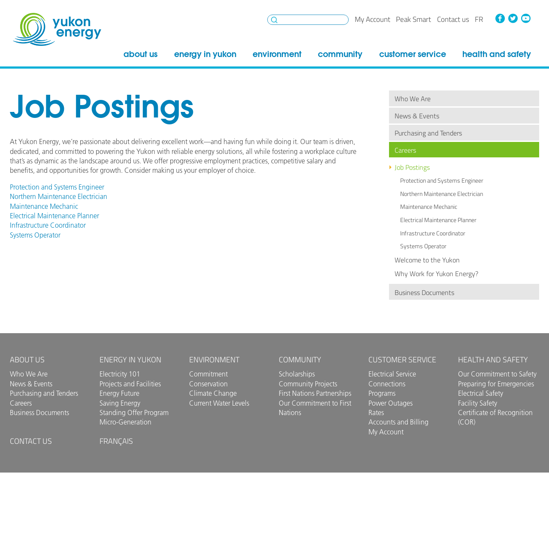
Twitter (513, 18)
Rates (376, 412)
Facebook (500, 18)
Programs (381, 393)
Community (340, 54)
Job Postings (412, 167)
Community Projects (308, 383)
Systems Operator (423, 246)
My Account (372, 19)
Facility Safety (477, 403)
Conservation (208, 383)
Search (274, 20)
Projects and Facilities (130, 383)
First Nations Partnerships (315, 393)
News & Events (417, 116)
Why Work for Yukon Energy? (436, 273)
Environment (277, 54)
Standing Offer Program (134, 412)
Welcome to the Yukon (427, 260)
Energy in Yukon (205, 54)
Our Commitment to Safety (497, 374)
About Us (140, 54)
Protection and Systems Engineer (441, 180)
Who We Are (413, 98)
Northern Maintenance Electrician (441, 194)
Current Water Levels (219, 403)
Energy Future (119, 393)
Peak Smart (413, 19)
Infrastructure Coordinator (432, 233)
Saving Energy (120, 403)
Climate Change (213, 393)
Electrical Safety (480, 393)
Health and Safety (496, 54)
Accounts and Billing (398, 422)
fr (479, 19)
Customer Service (412, 54)
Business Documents (424, 292)
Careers (405, 150)
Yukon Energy (57, 29)
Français (116, 441)
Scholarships (297, 374)
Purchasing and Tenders (428, 133)
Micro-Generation (125, 422)
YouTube (525, 18)
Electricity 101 (120, 374)
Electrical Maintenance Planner (438, 220)
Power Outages (390, 403)
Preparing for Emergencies (496, 383)
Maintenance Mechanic (428, 206)
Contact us (453, 19)
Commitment (208, 374)
